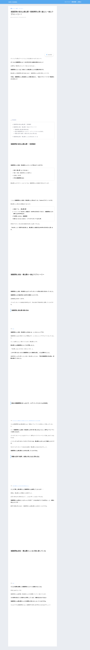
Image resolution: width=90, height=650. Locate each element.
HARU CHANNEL (14, 2)
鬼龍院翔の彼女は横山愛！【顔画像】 (22, 124)
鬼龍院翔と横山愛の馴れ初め (22, 129)
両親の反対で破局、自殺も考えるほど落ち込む (26, 133)
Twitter (13, 328)
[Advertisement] (20, 100)
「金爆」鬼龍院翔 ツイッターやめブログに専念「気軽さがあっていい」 (21, 485)
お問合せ (79, 1)
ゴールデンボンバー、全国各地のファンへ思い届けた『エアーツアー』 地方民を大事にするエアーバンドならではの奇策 (26, 420)
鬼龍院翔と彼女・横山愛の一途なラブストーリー (25, 127)
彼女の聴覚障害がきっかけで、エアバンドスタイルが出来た (29, 131)
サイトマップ (67, 1)
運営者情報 (74, 1)
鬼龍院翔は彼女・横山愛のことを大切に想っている (25, 136)
